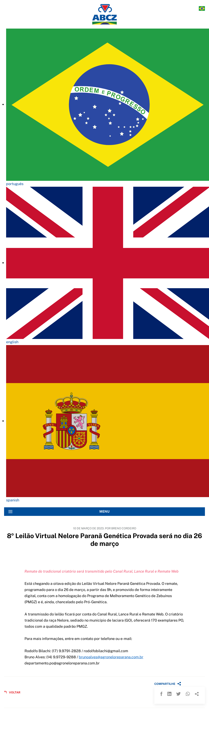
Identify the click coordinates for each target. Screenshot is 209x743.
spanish (12, 500)
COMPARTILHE (167, 683)
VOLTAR (12, 692)
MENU (59, 512)
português (14, 184)
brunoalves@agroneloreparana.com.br (111, 657)
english (12, 342)
